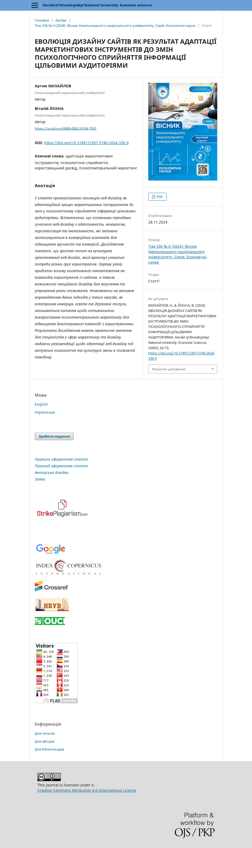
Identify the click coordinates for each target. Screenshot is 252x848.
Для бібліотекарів (49, 749)
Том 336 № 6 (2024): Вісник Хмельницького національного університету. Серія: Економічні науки (115, 25)
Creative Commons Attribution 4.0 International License (86, 790)
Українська (45, 412)
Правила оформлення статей (61, 459)
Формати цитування (168, 369)
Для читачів (44, 733)
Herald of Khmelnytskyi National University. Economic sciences (97, 5)
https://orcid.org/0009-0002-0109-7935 (65, 128)
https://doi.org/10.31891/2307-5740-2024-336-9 (86, 142)
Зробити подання (54, 436)
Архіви (60, 20)
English (41, 404)
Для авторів (44, 741)
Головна (42, 20)
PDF (159, 196)
